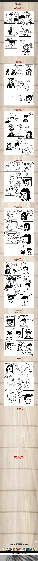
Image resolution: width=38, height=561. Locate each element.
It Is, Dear (19, 60)
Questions (19, 408)
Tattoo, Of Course (19, 7)
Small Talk (19, 205)
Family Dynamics (19, 310)
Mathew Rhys (15, 259)
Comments (20, 545)
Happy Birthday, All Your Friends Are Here (20, 8)
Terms (24, 553)
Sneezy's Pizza (20, 9)
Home (13, 1)
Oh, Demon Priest (21, 3)
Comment (36, 58)
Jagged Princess (21, 260)
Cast (15, 1)
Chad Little (18, 260)
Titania (24, 360)
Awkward (19, 358)
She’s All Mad (19, 258)
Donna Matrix (16, 360)
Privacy (26, 553)
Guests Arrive (19, 108)
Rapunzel (23, 360)
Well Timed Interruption (19, 456)
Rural (18, 9)
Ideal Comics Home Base (20, 1)
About (24, 1)
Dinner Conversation (19, 157)
